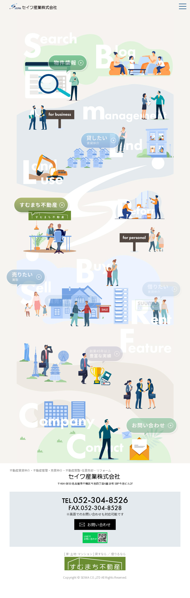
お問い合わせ (99, 524)
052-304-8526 (95, 500)
